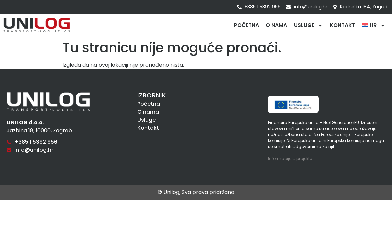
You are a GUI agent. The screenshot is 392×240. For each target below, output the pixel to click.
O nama (276, 25)
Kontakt (342, 25)
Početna (246, 25)
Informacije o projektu (290, 158)
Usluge (308, 25)
